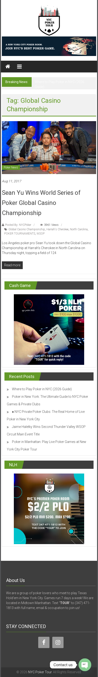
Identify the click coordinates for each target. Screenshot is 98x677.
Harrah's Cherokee (57, 229)
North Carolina (79, 229)
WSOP (41, 233)
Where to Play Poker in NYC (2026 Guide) (42, 389)
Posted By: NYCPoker (18, 225)
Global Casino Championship (26, 229)
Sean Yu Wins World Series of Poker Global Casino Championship (41, 202)
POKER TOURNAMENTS (19, 233)
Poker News (11, 167)
